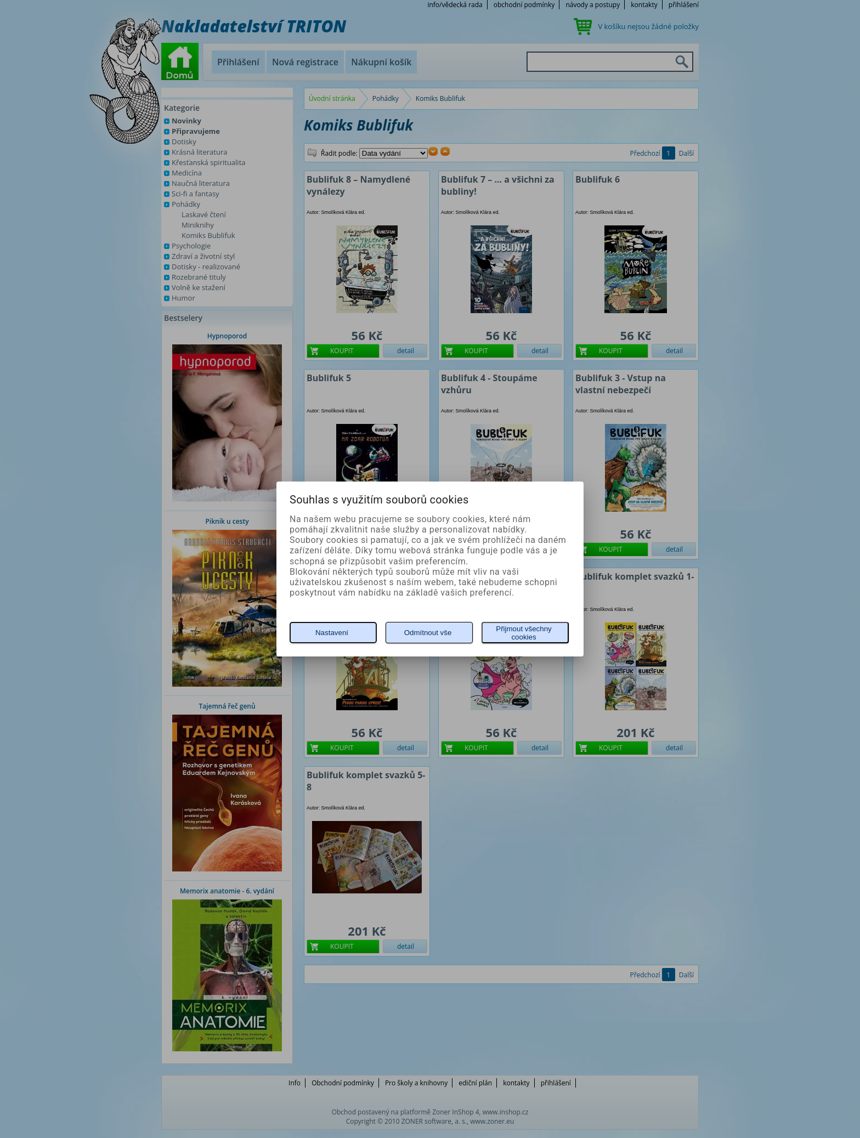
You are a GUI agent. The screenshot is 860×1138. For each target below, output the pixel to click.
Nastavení (331, 633)
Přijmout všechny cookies (523, 633)
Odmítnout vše (428, 633)
